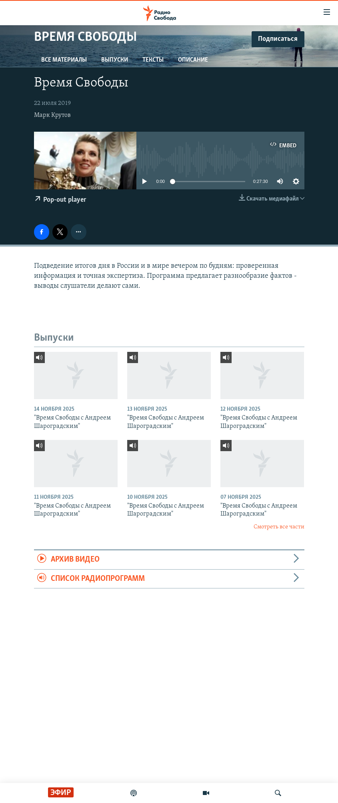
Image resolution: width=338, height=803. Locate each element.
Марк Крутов (52, 115)
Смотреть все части (279, 527)
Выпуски (114, 60)
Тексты (153, 60)
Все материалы (64, 60)
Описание (193, 60)
